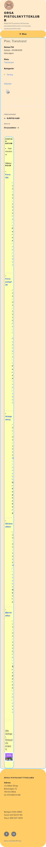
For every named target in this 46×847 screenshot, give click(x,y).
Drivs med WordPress (12, 841)
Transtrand (9, 62)
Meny (23, 34)
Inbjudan (8, 84)
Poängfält (12, 351)
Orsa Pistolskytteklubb (22, 16)
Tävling (10, 75)
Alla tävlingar (8, 734)
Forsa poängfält (8, 282)
